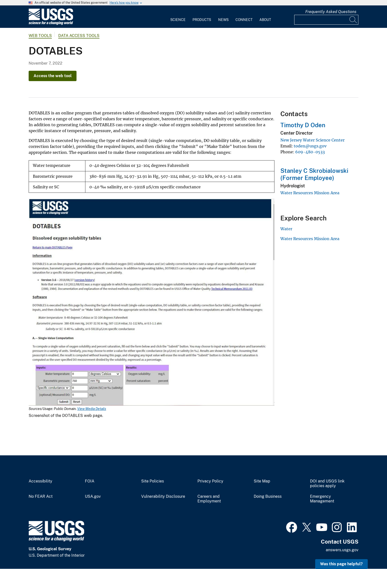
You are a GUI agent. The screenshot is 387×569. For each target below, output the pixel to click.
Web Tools (40, 35)
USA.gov (93, 496)
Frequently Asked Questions (330, 11)
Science (178, 20)
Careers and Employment (209, 498)
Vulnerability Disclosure (163, 496)
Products (202, 20)
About (265, 20)
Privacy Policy (210, 481)
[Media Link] (151, 303)
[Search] (353, 20)
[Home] (51, 23)
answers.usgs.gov (342, 550)
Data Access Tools (78, 35)
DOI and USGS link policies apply (327, 483)
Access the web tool (53, 75)
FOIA (89, 481)
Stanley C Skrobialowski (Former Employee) (314, 174)
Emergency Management (322, 498)
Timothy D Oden (302, 125)
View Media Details (91, 409)
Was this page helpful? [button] (341, 564)
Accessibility (40, 481)
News (223, 20)
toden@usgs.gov (310, 145)
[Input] (326, 20)
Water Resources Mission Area (309, 192)
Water (286, 228)
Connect (243, 20)
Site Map (262, 481)
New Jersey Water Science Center (312, 140)
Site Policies (152, 481)
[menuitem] (178, 16)
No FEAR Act (41, 496)
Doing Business (268, 496)
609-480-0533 (310, 151)
